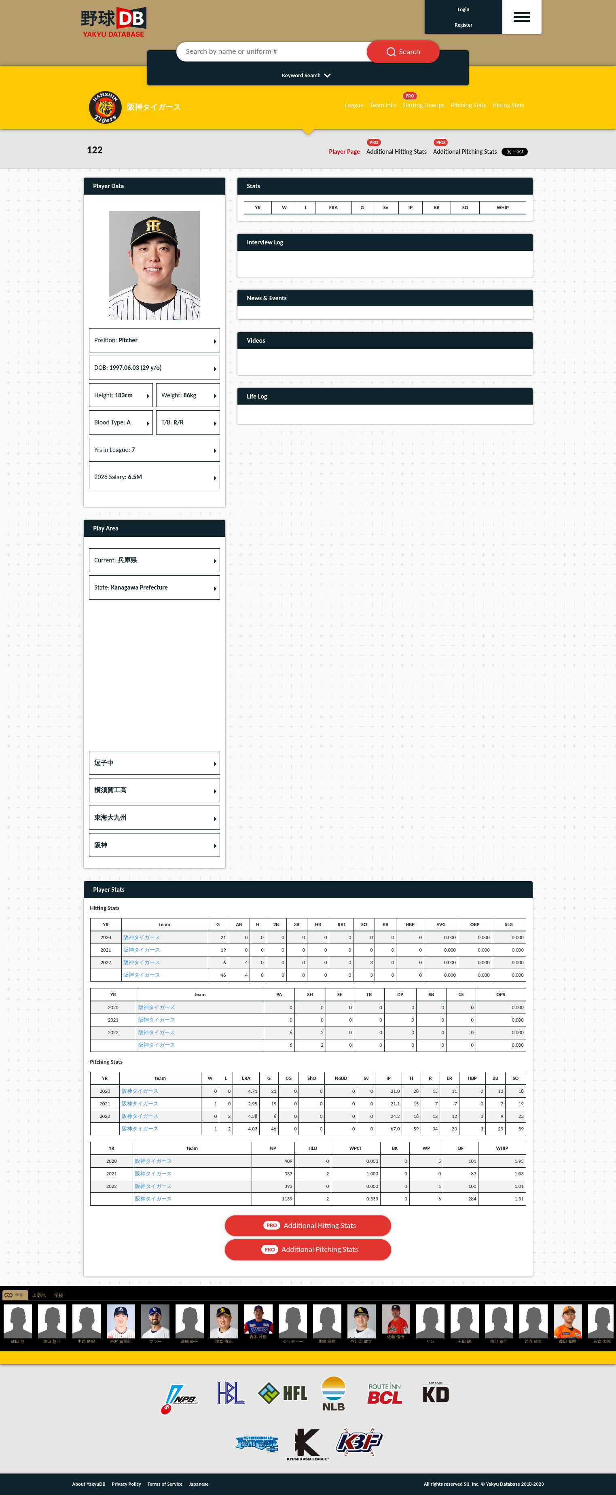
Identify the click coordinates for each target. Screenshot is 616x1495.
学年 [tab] (19, 1295)
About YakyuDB (89, 1484)
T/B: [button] (172, 422)
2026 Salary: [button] (118, 477)
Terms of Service (165, 1484)
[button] (154, 763)
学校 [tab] (58, 1295)
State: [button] (131, 587)
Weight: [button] (178, 395)
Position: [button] (116, 340)
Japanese (199, 1484)
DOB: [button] (127, 367)
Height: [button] (113, 395)
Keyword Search (308, 75)
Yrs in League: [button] (114, 450)
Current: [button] (115, 560)
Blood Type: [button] (112, 422)
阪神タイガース (141, 937)
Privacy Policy (126, 1484)
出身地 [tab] (39, 1295)
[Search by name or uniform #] (281, 51)
